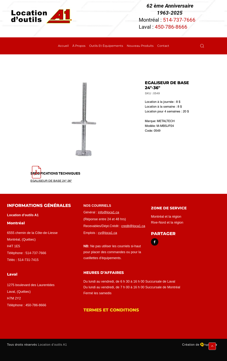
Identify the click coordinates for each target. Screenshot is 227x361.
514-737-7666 (179, 20)
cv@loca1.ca (107, 233)
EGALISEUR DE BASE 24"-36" (51, 181)
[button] (202, 46)
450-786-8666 (171, 27)
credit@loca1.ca (133, 226)
